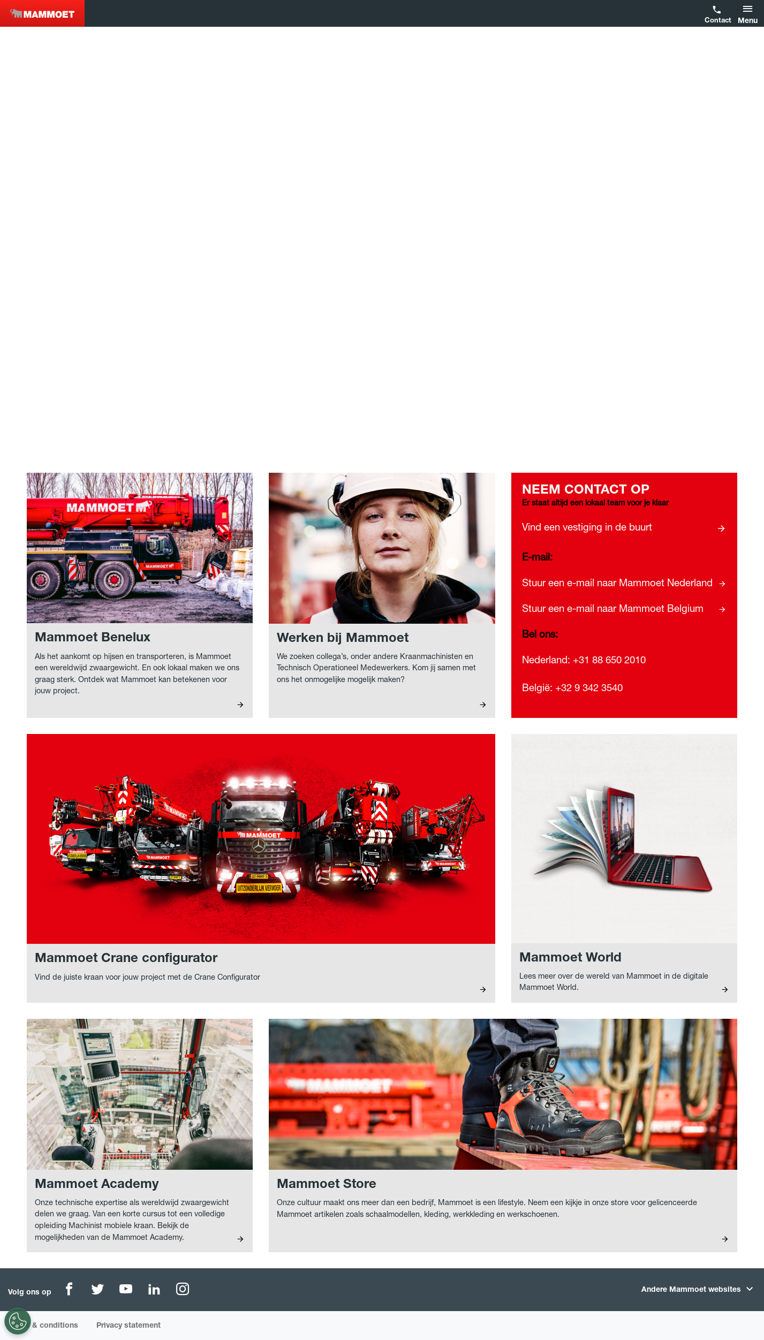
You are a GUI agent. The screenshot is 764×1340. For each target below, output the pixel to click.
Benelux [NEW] (42, 13)
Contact (717, 21)
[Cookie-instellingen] (13, 1321)
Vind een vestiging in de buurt (587, 528)
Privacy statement (128, 1326)
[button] (749, 13)
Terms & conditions (43, 1326)
